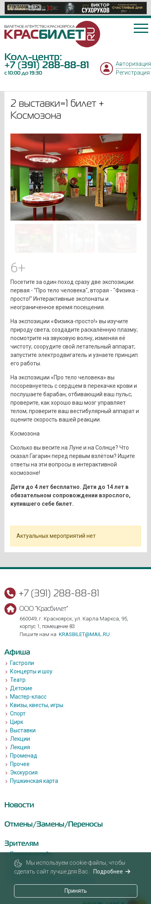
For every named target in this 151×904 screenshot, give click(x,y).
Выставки (23, 730)
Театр (18, 680)
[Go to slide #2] (75, 238)
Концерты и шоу (31, 671)
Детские (21, 688)
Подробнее (112, 871)
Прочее (20, 764)
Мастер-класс (28, 696)
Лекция (20, 747)
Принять (75, 891)
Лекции (20, 739)
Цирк (16, 722)
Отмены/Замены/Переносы (53, 824)
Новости (19, 804)
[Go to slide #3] (117, 238)
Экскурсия (24, 772)
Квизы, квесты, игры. (37, 705)
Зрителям (21, 843)
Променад (23, 755)
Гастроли (22, 663)
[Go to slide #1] (34, 238)
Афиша (17, 652)
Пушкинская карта (34, 781)
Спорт (18, 713)
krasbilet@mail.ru (84, 634)
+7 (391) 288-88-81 (46, 65)
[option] (75, 8)
